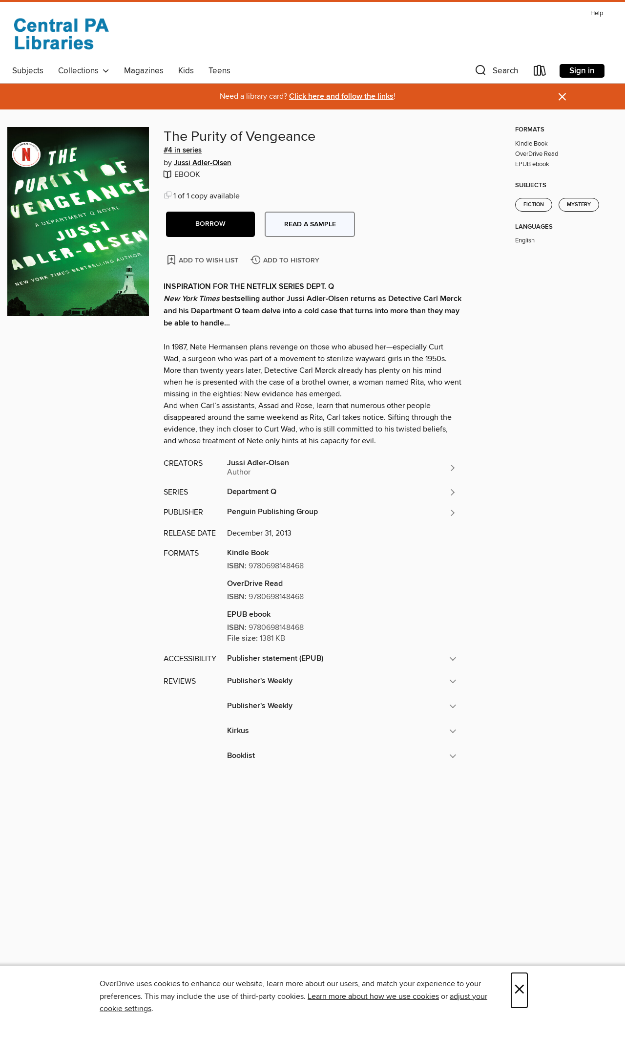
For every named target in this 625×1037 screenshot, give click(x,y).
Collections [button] (83, 70)
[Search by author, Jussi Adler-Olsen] (341, 467)
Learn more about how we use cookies (373, 996)
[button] (495, 72)
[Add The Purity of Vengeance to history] (286, 261)
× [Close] (519, 990)
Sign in (582, 70)
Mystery (579, 204)
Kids (186, 70)
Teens (219, 70)
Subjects (27, 70)
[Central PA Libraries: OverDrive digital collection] (61, 33)
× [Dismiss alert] (562, 97)
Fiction (533, 204)
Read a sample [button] (310, 224)
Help (596, 13)
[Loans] (540, 72)
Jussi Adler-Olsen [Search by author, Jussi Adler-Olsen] (202, 163)
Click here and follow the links (341, 96)
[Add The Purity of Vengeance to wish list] (203, 260)
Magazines (144, 70)
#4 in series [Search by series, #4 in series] (183, 150)
